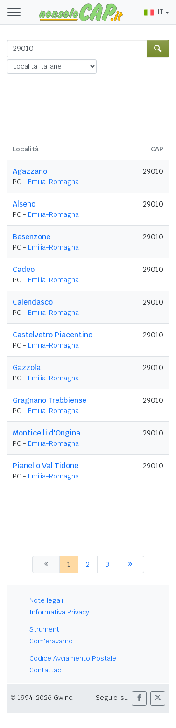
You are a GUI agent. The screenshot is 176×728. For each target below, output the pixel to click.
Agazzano (30, 171)
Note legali (46, 600)
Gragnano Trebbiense (49, 400)
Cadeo (24, 269)
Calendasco (33, 302)
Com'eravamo (51, 641)
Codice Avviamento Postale (72, 658)
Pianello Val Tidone (45, 466)
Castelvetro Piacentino (52, 335)
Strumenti (45, 629)
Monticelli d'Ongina (46, 433)
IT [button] (153, 11)
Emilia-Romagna (53, 182)
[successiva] (130, 564)
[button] (139, 698)
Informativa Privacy (59, 612)
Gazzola (27, 367)
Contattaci (46, 670)
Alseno (24, 204)
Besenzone (31, 237)
